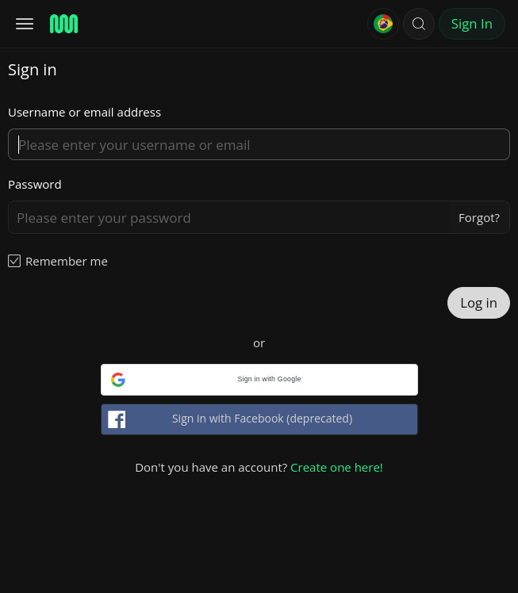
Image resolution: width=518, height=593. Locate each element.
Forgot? (479, 217)
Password (35, 184)
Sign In (472, 23)
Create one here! (336, 467)
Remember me (66, 260)
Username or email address (84, 112)
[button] (419, 24)
